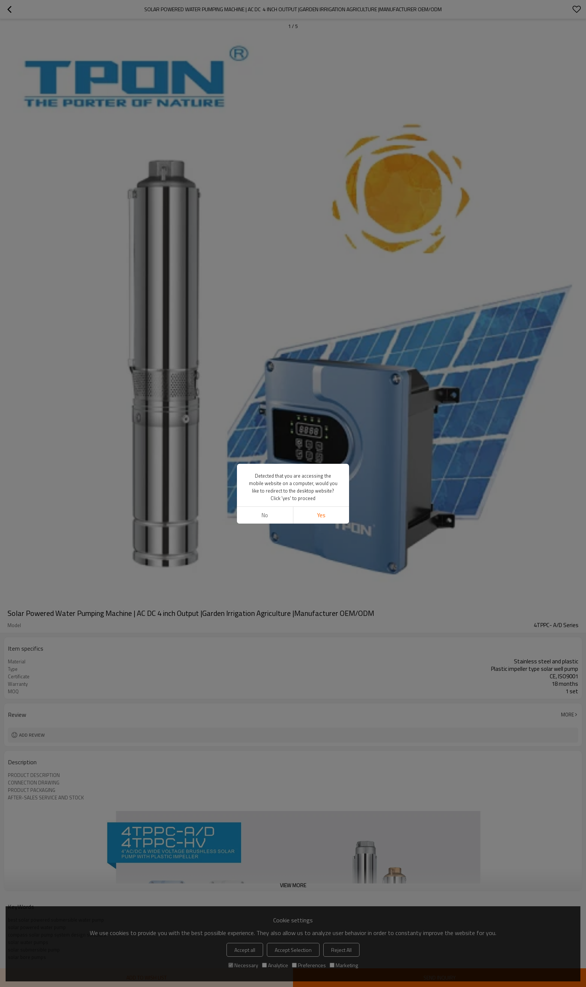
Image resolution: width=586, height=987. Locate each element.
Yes (321, 515)
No (265, 515)
